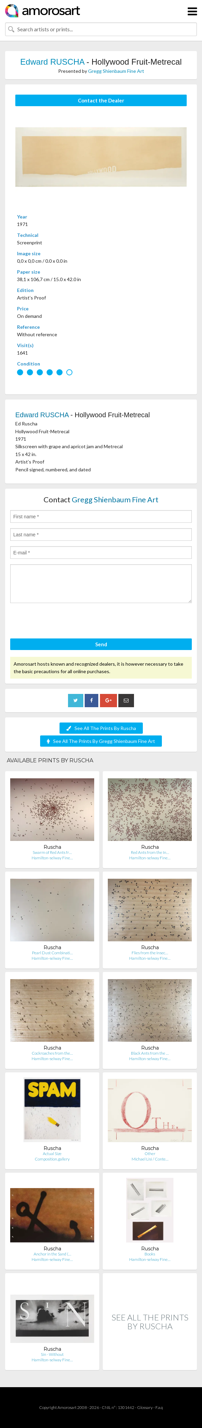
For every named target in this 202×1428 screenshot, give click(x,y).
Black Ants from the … (150, 1053)
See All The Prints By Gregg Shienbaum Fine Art (101, 741)
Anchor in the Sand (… (52, 1253)
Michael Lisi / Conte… (150, 1159)
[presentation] (62, 621)
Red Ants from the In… (150, 852)
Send (101, 644)
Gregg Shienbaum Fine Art (116, 71)
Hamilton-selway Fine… (52, 857)
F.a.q (159, 1407)
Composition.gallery (52, 1159)
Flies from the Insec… (150, 952)
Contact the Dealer (101, 100)
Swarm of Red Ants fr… (52, 852)
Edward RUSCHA (52, 61)
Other (150, 1153)
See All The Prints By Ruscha (101, 728)
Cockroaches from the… (52, 1053)
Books (150, 1253)
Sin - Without (52, 1354)
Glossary (145, 1407)
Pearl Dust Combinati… (52, 952)
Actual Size (52, 1153)
